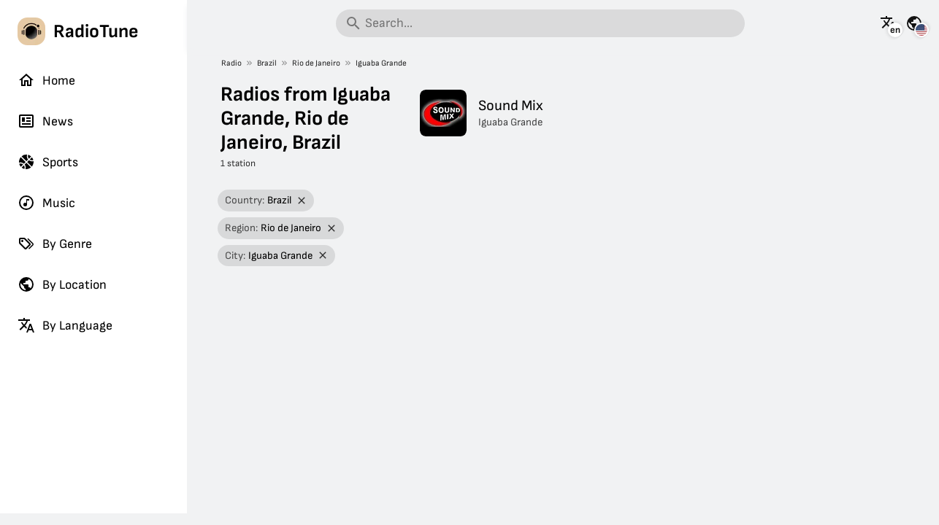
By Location (62, 284)
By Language (65, 325)
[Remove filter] (301, 200)
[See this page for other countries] (914, 23)
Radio (231, 63)
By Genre (55, 243)
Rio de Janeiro (316, 63)
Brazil (267, 63)
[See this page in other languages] (888, 23)
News (45, 121)
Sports (48, 162)
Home (46, 80)
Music (46, 202)
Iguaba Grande (381, 63)
